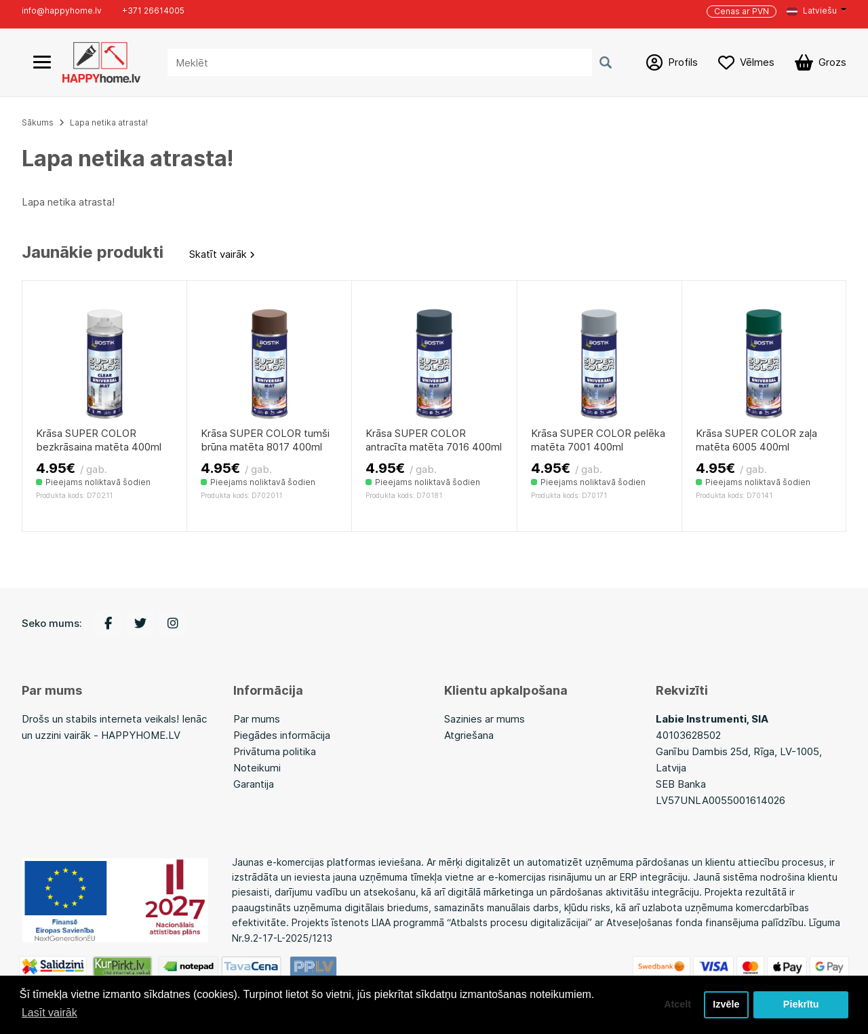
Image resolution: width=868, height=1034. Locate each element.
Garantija (253, 784)
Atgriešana (469, 735)
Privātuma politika (274, 751)
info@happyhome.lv (62, 10)
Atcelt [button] (677, 1004)
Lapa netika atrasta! (109, 122)
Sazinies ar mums (484, 718)
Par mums (256, 718)
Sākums (38, 122)
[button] (816, 10)
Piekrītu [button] (801, 1004)
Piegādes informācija (281, 735)
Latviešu (812, 10)
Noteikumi (257, 767)
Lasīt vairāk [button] (49, 1012)
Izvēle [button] (726, 1004)
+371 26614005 (153, 10)
